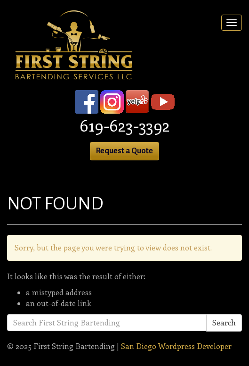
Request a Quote (124, 151)
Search (224, 322)
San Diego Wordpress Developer (176, 346)
